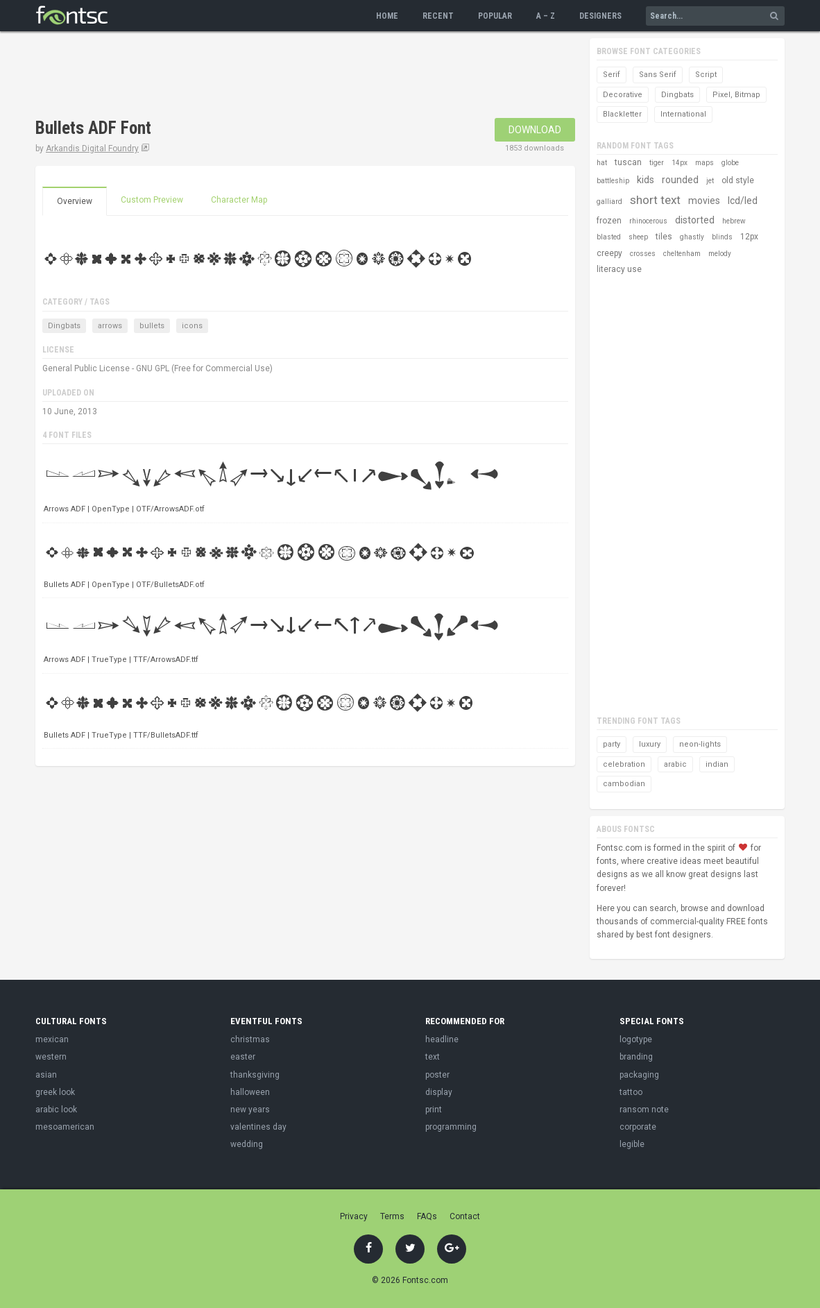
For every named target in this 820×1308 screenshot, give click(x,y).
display (438, 1092)
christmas (250, 1039)
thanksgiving (255, 1075)
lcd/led (743, 200)
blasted (609, 237)
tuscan (628, 162)
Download (535, 129)
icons (192, 325)
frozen (609, 221)
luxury (649, 744)
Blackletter (622, 114)
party (611, 744)
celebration (624, 764)
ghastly (692, 237)
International (683, 114)
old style (737, 180)
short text (655, 200)
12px (749, 236)
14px (679, 163)
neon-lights (700, 744)
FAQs (427, 1216)
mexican (52, 1039)
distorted (695, 220)
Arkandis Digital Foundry (92, 148)
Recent (438, 16)
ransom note (644, 1109)
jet (710, 181)
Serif (611, 74)
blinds (722, 237)
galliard (609, 201)
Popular (495, 16)
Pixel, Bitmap (736, 94)
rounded (680, 179)
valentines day (258, 1127)
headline (442, 1039)
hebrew (734, 221)
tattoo (631, 1092)
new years (250, 1109)
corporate (638, 1127)
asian (46, 1075)
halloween (250, 1092)
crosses (643, 253)
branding (636, 1057)
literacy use (619, 269)
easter (242, 1057)
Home (387, 16)
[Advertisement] (287, 76)
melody (719, 253)
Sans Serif (657, 74)
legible (632, 1144)
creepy (609, 253)
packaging (639, 1075)
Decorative (622, 94)
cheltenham (682, 253)
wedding (246, 1144)
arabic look (56, 1109)
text (432, 1057)
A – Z (545, 16)
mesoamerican (64, 1127)
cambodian (624, 783)
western (51, 1057)
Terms (392, 1216)
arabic (675, 764)
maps (704, 163)
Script (706, 74)
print (433, 1109)
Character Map (239, 200)
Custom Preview (152, 200)
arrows (110, 325)
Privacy (354, 1216)
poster (437, 1075)
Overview (74, 201)
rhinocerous (648, 221)
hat (602, 163)
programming (451, 1127)
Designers (600, 16)
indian (717, 764)
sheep (638, 237)
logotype (636, 1039)
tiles (664, 236)
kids (645, 179)
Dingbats (64, 325)
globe (730, 163)
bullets (151, 325)
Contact (465, 1216)
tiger (656, 163)
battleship (613, 181)
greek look (55, 1092)
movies (704, 200)
